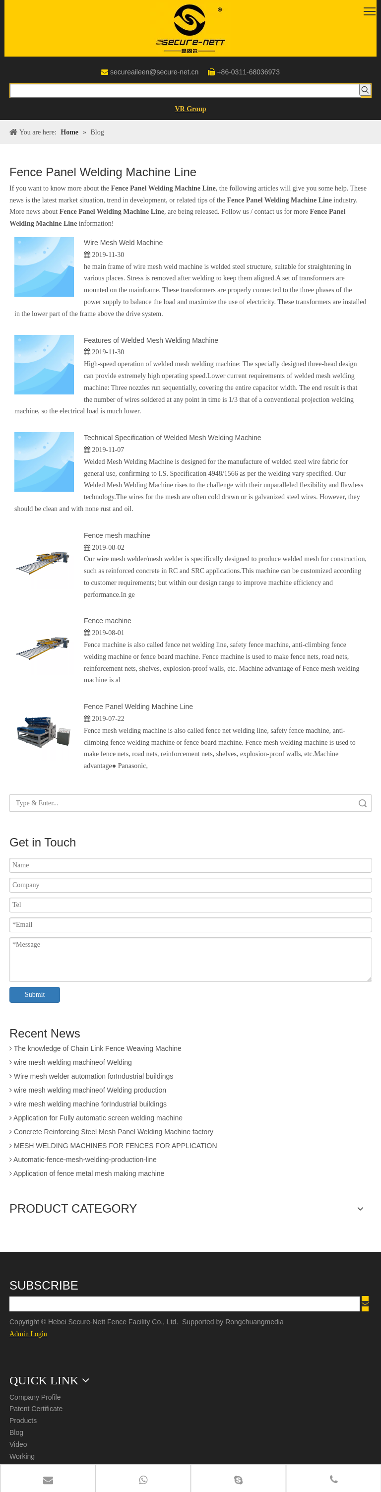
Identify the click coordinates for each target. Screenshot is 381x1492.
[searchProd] (185, 91)
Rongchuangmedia (257, 1322)
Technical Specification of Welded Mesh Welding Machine (172, 438)
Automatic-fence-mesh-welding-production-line (83, 1162)
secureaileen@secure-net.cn (154, 72)
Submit (35, 994)
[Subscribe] (365, 1303)
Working (22, 1456)
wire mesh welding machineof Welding (70, 1064)
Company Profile (35, 1397)
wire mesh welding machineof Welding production (87, 1092)
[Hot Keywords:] (365, 90)
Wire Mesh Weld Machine (123, 243)
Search (362, 803)
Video (18, 1444)
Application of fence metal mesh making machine (86, 1175)
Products (23, 1421)
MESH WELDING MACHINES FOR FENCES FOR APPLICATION (113, 1148)
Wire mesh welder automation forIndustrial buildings (91, 1078)
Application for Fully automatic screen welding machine (96, 1120)
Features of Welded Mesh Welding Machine (151, 340)
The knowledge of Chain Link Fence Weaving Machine (95, 1050)
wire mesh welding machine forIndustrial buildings (88, 1106)
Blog (16, 1432)
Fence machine (107, 621)
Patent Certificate (36, 1409)
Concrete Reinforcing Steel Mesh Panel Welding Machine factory (111, 1134)
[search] (184, 1304)
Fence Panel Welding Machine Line (138, 707)
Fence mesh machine (117, 535)
